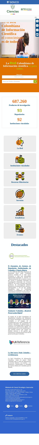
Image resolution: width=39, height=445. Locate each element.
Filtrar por (19, 74)
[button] (3, 40)
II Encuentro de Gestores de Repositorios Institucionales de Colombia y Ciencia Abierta (19, 268)
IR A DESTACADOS (19, 374)
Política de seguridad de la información (13, 401)
